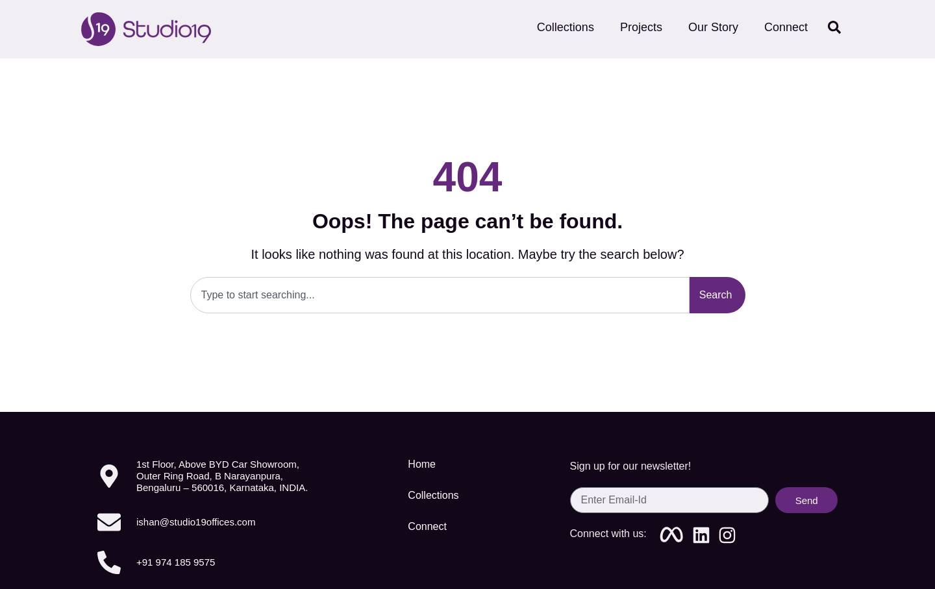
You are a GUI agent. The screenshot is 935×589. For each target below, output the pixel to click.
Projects (641, 27)
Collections (565, 27)
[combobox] (440, 295)
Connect (789, 27)
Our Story (713, 27)
